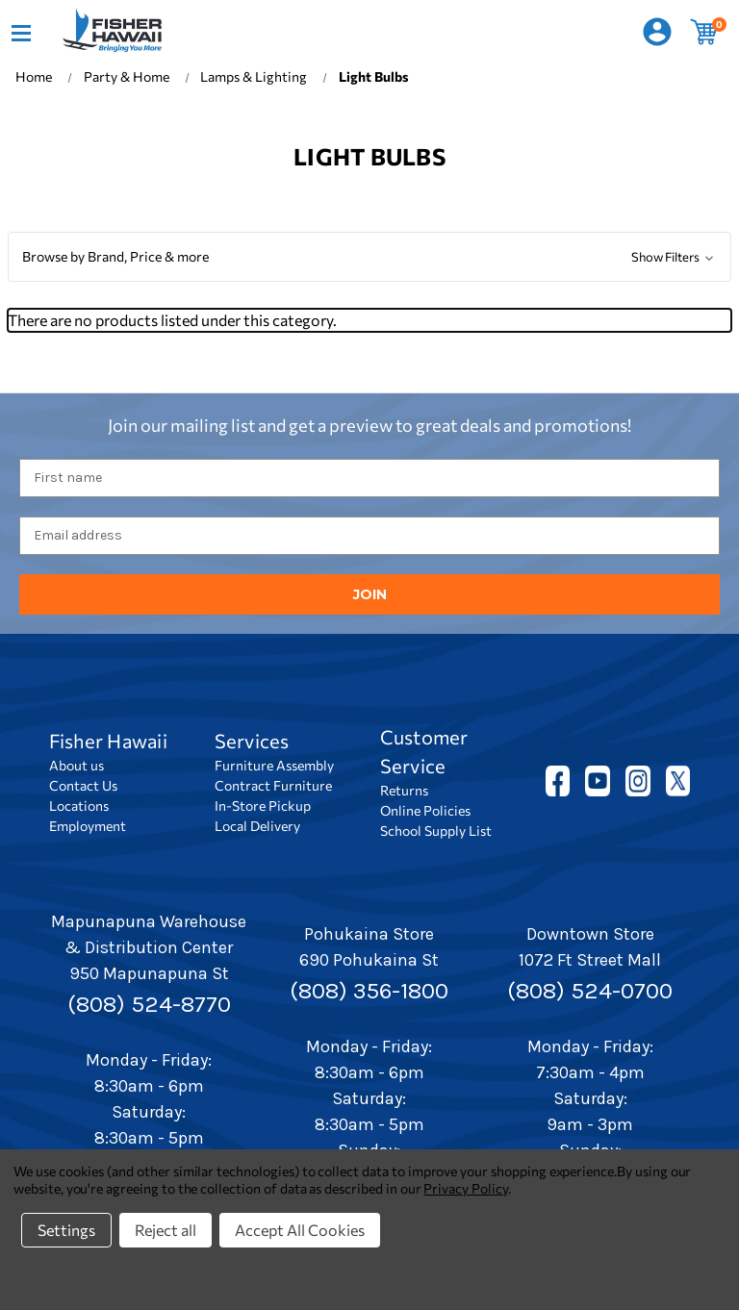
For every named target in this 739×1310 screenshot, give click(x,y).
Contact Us (83, 785)
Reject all (165, 1230)
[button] (369, 257)
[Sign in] (656, 32)
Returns (404, 790)
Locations (79, 805)
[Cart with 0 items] (703, 32)
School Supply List (436, 830)
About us (76, 765)
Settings (66, 1230)
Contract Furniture (273, 785)
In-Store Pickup (263, 805)
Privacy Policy (465, 1188)
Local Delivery (257, 826)
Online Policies (425, 810)
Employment (87, 826)
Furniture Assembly (274, 765)
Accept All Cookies (300, 1230)
